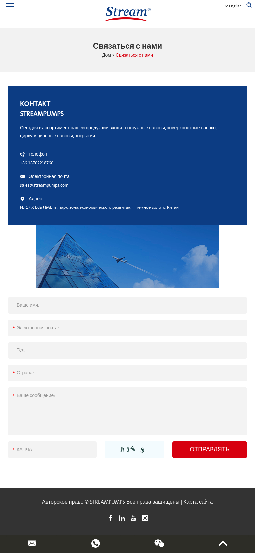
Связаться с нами (134, 55)
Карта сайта (198, 502)
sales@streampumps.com (44, 185)
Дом (106, 55)
